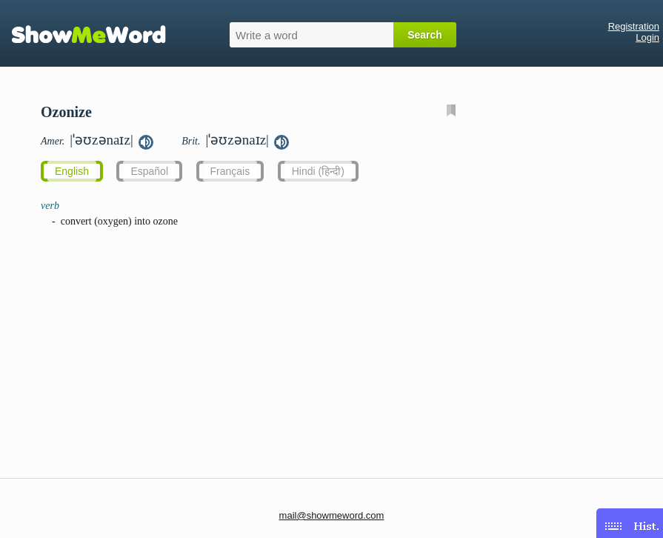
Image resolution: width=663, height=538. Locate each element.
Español (149, 171)
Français (230, 171)
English (72, 171)
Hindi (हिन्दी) (318, 171)
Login (647, 37)
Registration (633, 26)
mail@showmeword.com (331, 515)
